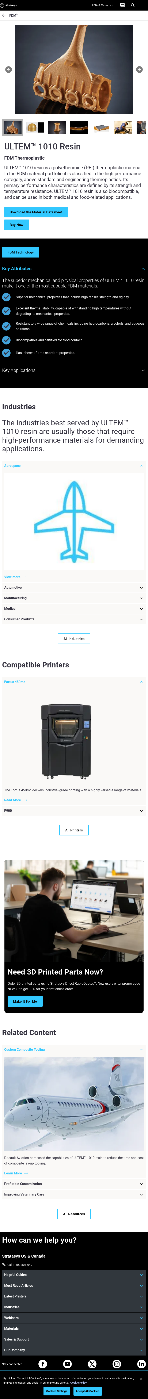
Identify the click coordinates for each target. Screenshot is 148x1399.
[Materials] (74, 1328)
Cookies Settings (56, 1391)
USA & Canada (103, 5)
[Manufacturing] (74, 598)
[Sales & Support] (74, 1339)
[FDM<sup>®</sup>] (5, 15)
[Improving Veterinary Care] (74, 1194)
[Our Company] (74, 1350)
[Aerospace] (74, 465)
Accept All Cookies (87, 1391)
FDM (13, 15)
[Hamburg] (143, 5)
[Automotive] (74, 587)
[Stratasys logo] (8, 5)
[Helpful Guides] (74, 1275)
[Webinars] (74, 1318)
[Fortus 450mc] (74, 682)
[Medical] (74, 609)
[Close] (141, 1379)
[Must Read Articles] (74, 1285)
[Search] (133, 5)
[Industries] (74, 1307)
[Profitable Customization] (74, 1184)
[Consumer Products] (74, 619)
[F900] (74, 811)
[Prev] (8, 69)
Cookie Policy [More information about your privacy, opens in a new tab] (78, 1382)
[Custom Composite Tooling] (74, 1050)
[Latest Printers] (74, 1296)
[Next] (139, 69)
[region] (74, 1385)
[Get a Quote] (122, 5)
